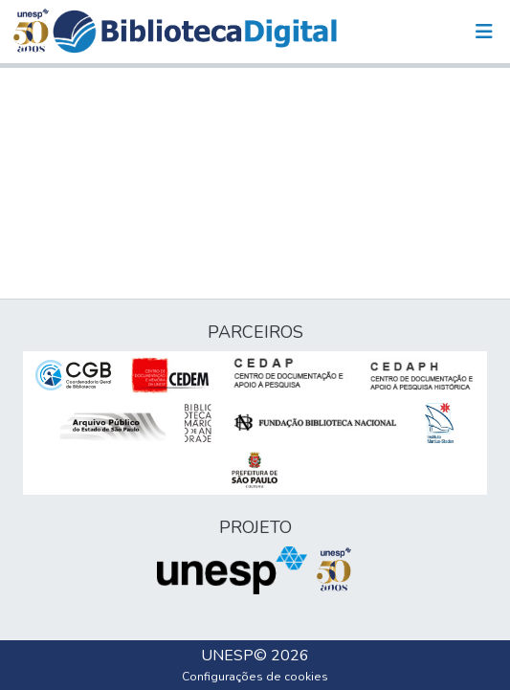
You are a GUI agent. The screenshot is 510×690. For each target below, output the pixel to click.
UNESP (227, 655)
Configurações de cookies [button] (255, 676)
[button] (195, 32)
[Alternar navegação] (484, 31)
